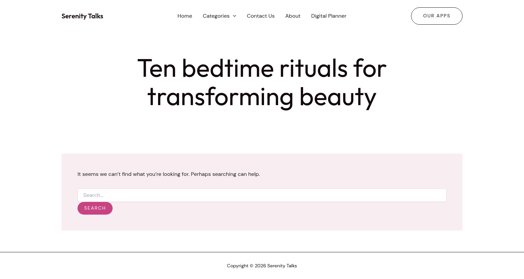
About (293, 15)
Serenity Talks (82, 16)
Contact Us (261, 15)
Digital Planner (328, 15)
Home (184, 15)
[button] (233, 16)
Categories (219, 16)
